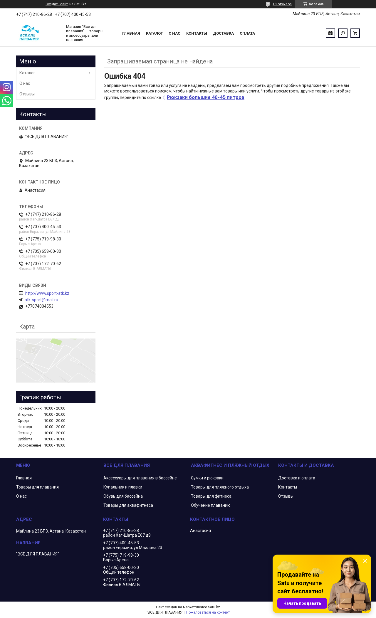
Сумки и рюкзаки (207, 478)
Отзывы (27, 94)
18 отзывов (282, 4)
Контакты (196, 33)
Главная (131, 33)
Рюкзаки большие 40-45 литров (205, 97)
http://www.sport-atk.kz (47, 293)
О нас (174, 33)
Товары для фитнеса (211, 496)
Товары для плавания (37, 487)
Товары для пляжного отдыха (220, 487)
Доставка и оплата (296, 478)
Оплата (247, 33)
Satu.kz (214, 607)
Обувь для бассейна (123, 496)
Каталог (154, 33)
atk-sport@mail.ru (41, 299)
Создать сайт (57, 4)
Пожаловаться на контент (208, 612)
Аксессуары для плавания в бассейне (140, 478)
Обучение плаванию (211, 505)
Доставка (223, 33)
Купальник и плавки (122, 487)
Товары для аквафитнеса (128, 505)
